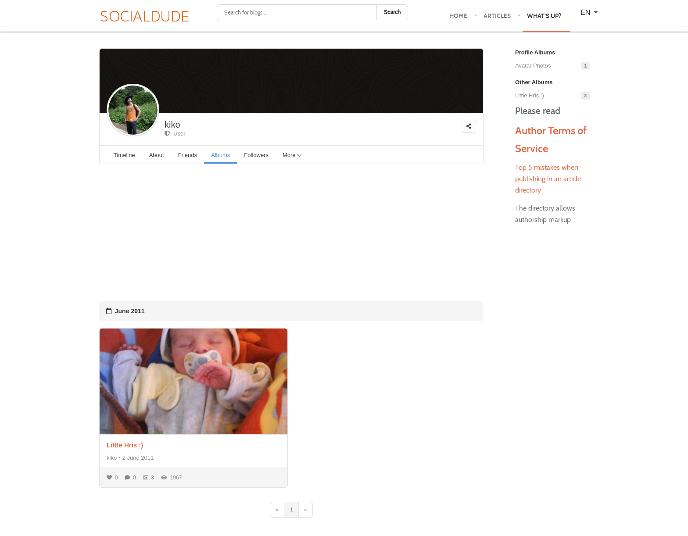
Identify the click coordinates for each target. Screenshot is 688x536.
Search (392, 12)
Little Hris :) (125, 445)
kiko (172, 124)
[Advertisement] (291, 232)
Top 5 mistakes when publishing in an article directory (548, 178)
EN (586, 12)
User (175, 133)
